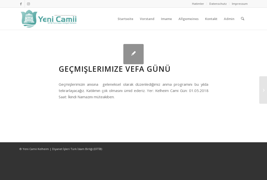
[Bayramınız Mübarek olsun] (263, 90)
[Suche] (242, 19)
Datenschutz (218, 4)
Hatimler (198, 4)
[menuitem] (198, 3)
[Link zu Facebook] (21, 4)
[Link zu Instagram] (28, 4)
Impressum (240, 4)
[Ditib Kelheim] (49, 19)
